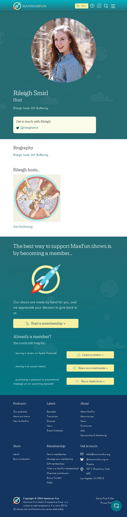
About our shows (21, 416)
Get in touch (88, 446)
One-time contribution (58, 473)
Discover (51, 421)
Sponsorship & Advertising (93, 435)
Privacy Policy (107, 503)
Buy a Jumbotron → (90, 381)
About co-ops (87, 416)
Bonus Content (54, 478)
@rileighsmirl (27, 127)
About (84, 403)
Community (86, 426)
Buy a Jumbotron (21, 459)
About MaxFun (87, 412)
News (49, 426)
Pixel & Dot (108, 498)
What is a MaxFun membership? (63, 468)
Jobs (82, 431)
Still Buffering (23, 227)
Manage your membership (60, 459)
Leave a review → (90, 354)
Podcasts (19, 403)
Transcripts (52, 416)
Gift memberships (55, 464)
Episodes (51, 412)
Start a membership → (46, 323)
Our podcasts (20, 412)
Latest (51, 403)
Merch (16, 454)
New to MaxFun (21, 421)
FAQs (50, 483)
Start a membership (56, 454)
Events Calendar (55, 431)
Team (83, 421)
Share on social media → (90, 368)
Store (17, 446)
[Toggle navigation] (113, 6)
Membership (56, 446)
